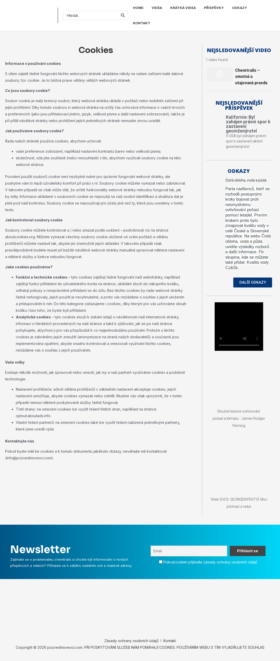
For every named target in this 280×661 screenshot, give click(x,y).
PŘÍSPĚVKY (214, 8)
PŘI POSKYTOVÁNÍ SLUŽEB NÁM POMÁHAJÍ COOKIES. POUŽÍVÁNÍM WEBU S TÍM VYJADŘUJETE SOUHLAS (174, 647)
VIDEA (157, 8)
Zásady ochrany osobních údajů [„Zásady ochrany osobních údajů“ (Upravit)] (131, 641)
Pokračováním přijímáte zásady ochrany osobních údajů (210, 562)
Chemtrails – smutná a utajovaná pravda (251, 76)
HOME (138, 8)
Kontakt (169, 641)
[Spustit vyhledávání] (123, 15)
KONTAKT (141, 23)
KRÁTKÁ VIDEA (183, 8)
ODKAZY (239, 8)
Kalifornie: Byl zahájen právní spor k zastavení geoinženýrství (248, 124)
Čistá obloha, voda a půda (245, 180)
